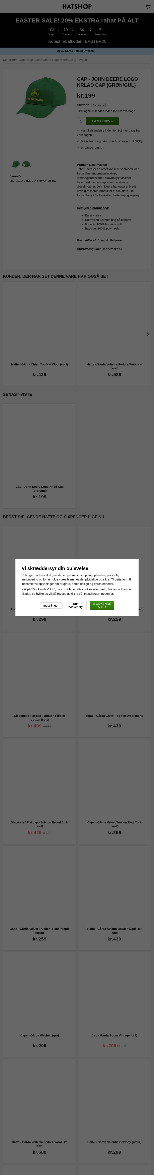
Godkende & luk (102, 605)
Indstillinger (51, 605)
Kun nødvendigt (75, 605)
